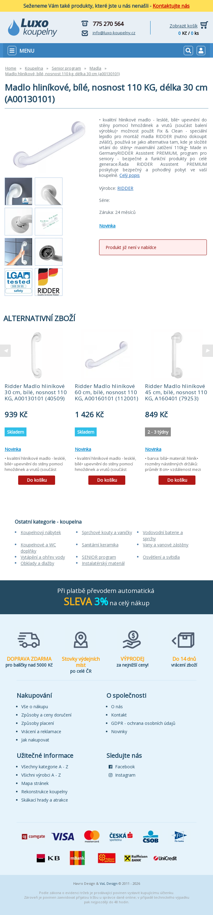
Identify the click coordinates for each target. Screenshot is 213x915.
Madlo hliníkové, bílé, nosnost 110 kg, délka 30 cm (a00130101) (62, 73)
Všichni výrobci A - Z (41, 775)
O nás (117, 706)
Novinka (107, 226)
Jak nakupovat (35, 740)
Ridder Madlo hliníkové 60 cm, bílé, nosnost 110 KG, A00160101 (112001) (106, 392)
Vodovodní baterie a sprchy (163, 535)
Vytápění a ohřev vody (43, 557)
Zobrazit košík (184, 26)
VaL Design (109, 883)
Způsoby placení (37, 723)
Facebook (122, 767)
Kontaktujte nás (171, 5)
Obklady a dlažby (37, 563)
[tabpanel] (37, 409)
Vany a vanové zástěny (165, 545)
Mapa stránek (35, 783)
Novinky (119, 731)
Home (10, 68)
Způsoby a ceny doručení (46, 715)
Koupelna (34, 68)
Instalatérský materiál (103, 563)
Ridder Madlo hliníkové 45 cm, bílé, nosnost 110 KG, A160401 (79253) (176, 392)
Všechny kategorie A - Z (44, 767)
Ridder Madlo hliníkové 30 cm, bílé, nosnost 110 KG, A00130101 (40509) (36, 392)
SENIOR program (99, 557)
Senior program (66, 68)
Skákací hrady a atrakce (44, 800)
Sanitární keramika (100, 545)
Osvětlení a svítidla (161, 557)
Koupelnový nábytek (41, 532)
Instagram (122, 775)
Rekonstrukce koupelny (44, 791)
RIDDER (125, 188)
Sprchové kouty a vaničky (107, 532)
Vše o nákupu (34, 706)
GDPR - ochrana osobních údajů (143, 723)
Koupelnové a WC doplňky (38, 548)
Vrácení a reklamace (41, 731)
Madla (95, 68)
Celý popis (129, 175)
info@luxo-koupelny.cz (114, 32)
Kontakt (119, 715)
